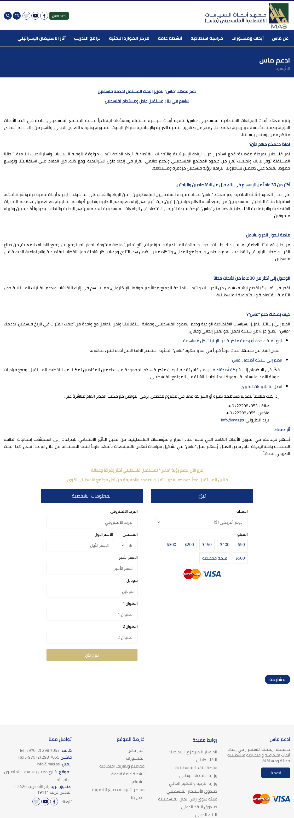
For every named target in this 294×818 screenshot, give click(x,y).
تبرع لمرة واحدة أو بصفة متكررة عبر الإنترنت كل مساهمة (232, 341)
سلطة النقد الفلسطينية (196, 767)
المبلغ (242, 534)
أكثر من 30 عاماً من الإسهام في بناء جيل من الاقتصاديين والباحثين (233, 185)
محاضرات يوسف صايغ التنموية (118, 789)
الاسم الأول (104, 534)
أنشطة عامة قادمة (128, 774)
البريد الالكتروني (124, 511)
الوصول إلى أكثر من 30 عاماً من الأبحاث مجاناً (252, 278)
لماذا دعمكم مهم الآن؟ (269, 144)
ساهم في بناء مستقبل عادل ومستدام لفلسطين (147, 101)
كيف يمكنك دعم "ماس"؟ (268, 314)
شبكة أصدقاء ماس (224, 370)
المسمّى (130, 534)
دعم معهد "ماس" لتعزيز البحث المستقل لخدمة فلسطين (147, 91)
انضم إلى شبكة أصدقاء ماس (256, 360)
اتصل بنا (138, 797)
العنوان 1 (130, 603)
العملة (242, 511)
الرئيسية (282, 68)
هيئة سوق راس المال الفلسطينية (187, 799)
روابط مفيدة (205, 740)
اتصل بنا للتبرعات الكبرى (261, 386)
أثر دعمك (282, 429)
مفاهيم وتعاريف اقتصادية (122, 766)
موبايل (132, 580)
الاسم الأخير (128, 557)
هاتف (45, 750)
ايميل (54, 764)
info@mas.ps (232, 420)
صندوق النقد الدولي (199, 807)
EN (17, 15)
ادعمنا (276, 773)
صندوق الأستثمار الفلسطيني (191, 791)
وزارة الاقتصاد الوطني (198, 775)
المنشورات (135, 758)
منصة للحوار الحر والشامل (268, 235)
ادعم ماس (59, 16)
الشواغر (138, 782)
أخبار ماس (136, 750)
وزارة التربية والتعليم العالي (193, 783)
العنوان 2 (130, 626)
